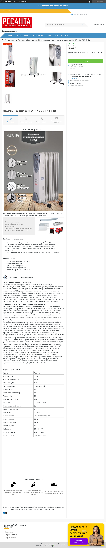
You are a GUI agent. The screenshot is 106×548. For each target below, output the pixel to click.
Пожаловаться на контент (61, 546)
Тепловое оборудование (27, 40)
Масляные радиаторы (46, 40)
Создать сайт (16, 1)
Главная (9, 35)
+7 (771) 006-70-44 (11, 535)
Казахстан (9, 532)
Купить (85, 61)
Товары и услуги (11, 40)
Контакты (58, 35)
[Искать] (83, 24)
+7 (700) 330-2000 (10, 538)
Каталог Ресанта (38, 35)
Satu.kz (63, 544)
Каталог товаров (22, 35)
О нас (50, 35)
